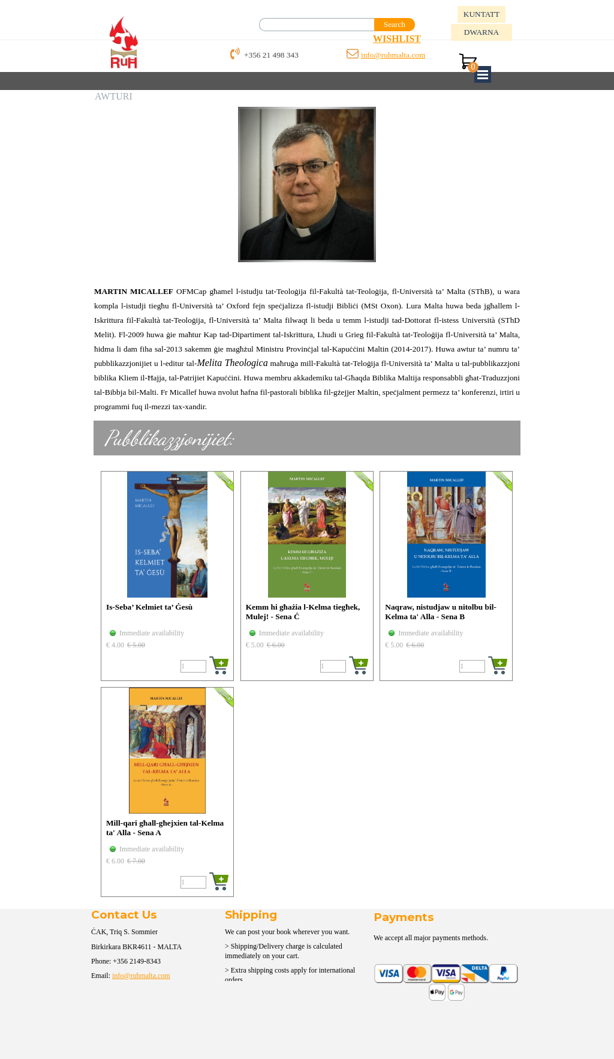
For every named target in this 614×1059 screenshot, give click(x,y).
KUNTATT (481, 14)
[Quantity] (193, 666)
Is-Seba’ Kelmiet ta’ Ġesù (149, 606)
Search (394, 24)
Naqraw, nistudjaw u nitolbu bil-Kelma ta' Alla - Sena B (440, 611)
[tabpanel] (418, 39)
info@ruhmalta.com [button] (393, 54)
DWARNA (481, 32)
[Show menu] (482, 74)
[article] (167, 576)
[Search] (317, 24)
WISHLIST (397, 39)
